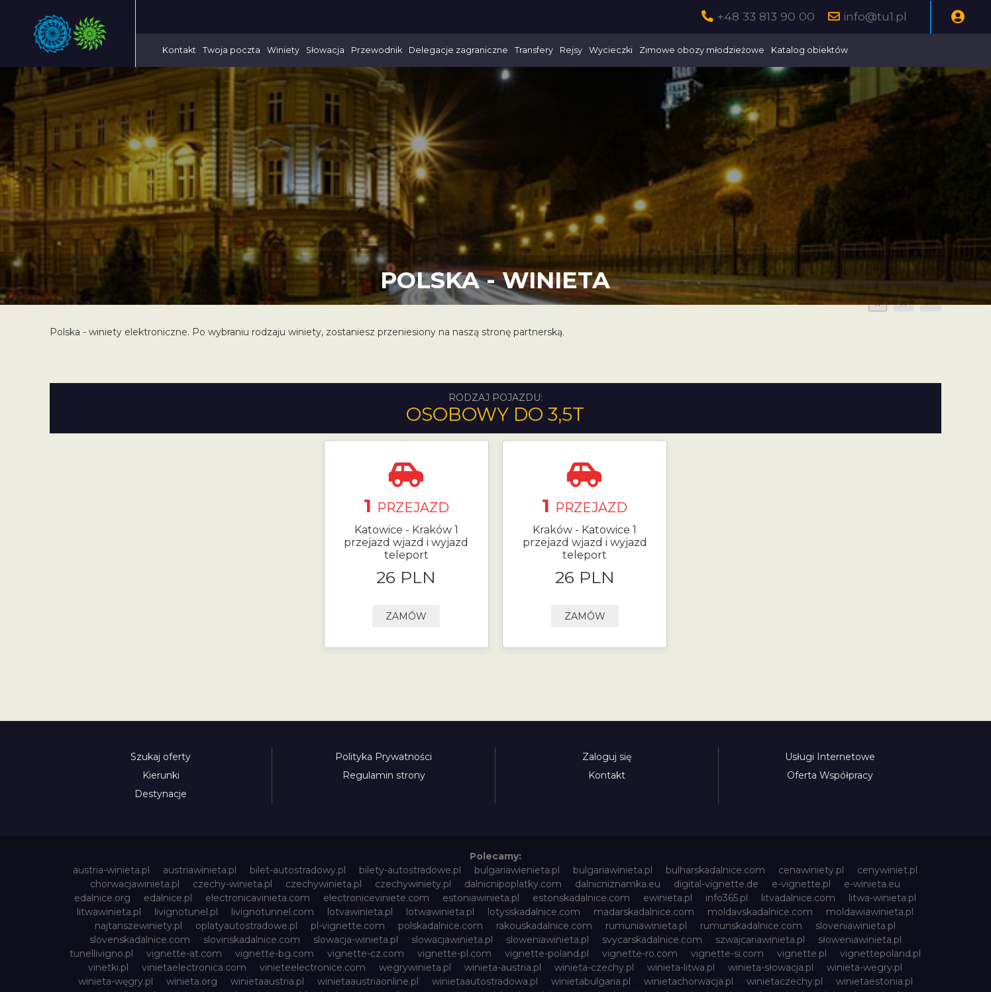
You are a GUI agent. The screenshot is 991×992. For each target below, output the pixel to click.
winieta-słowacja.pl (770, 967)
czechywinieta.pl (324, 884)
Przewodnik (479, 50)
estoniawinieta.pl (481, 898)
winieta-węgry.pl (115, 981)
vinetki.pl (108, 967)
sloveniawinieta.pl (855, 926)
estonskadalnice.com (581, 898)
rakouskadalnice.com (544, 926)
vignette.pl (802, 954)
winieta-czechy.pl (594, 967)
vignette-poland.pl (547, 954)
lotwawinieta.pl (440, 912)
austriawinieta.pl (199, 870)
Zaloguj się (606, 757)
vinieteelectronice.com (313, 967)
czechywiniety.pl (413, 884)
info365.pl (726, 898)
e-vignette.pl (801, 884)
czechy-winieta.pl (232, 884)
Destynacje (160, 794)
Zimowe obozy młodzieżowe (805, 50)
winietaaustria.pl (267, 981)
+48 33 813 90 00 (766, 16)
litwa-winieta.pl (882, 898)
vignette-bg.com (274, 954)
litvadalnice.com (798, 898)
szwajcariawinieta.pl (760, 940)
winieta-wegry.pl (864, 967)
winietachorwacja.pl (688, 981)
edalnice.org (102, 898)
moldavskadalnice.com (760, 912)
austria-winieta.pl (111, 870)
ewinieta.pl (667, 898)
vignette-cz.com (365, 954)
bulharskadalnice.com (715, 870)
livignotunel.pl (186, 912)
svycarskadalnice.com (652, 940)
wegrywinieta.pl (415, 967)
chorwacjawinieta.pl (135, 884)
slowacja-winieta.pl (355, 940)
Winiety (386, 50)
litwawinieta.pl (109, 912)
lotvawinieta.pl (360, 912)
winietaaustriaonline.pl (368, 981)
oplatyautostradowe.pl (246, 926)
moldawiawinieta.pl (869, 912)
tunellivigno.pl (101, 954)
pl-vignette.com (348, 926)
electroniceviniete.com (376, 898)
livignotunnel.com (272, 912)
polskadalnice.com (440, 926)
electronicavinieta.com (257, 898)
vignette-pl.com (454, 954)
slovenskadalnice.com (139, 940)
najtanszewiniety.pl (138, 926)
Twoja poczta (335, 50)
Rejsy (674, 50)
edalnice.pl (168, 898)
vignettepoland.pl (880, 954)
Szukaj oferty (160, 757)
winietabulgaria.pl (591, 981)
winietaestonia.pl (874, 981)
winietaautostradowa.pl (485, 981)
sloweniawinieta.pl (547, 940)
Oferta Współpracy (830, 775)
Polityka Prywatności (383, 757)
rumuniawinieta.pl (646, 926)
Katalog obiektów (912, 50)
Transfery (637, 50)
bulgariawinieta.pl (612, 870)
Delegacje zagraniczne (561, 50)
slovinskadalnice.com (251, 940)
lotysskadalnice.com (534, 912)
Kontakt (282, 50)
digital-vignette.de (716, 884)
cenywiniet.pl (887, 870)
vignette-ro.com (640, 954)
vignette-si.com (727, 954)
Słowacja (428, 50)
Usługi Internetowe (830, 757)
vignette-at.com (184, 954)
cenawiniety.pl (811, 870)
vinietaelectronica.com (194, 967)
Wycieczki (714, 50)
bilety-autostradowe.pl (410, 870)
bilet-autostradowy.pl (298, 870)
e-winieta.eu (872, 884)
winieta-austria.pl (502, 967)
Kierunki (161, 775)
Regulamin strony (383, 775)
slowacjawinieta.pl (452, 940)
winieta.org (191, 981)
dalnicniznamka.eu (617, 884)
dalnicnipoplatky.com (513, 884)
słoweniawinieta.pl (860, 940)
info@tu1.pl (875, 16)
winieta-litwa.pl (681, 967)
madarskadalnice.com (644, 912)
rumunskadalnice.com (751, 926)
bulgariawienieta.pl (517, 870)
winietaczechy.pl (785, 981)
